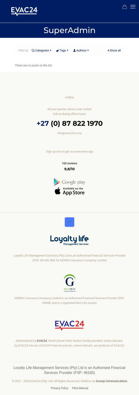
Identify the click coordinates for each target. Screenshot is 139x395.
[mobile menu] (133, 7)
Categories (42, 50)
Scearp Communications (111, 381)
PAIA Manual (80, 388)
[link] (69, 182)
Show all (114, 50)
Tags (62, 50)
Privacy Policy (59, 388)
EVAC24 (42, 340)
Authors (81, 50)
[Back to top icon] (69, 222)
